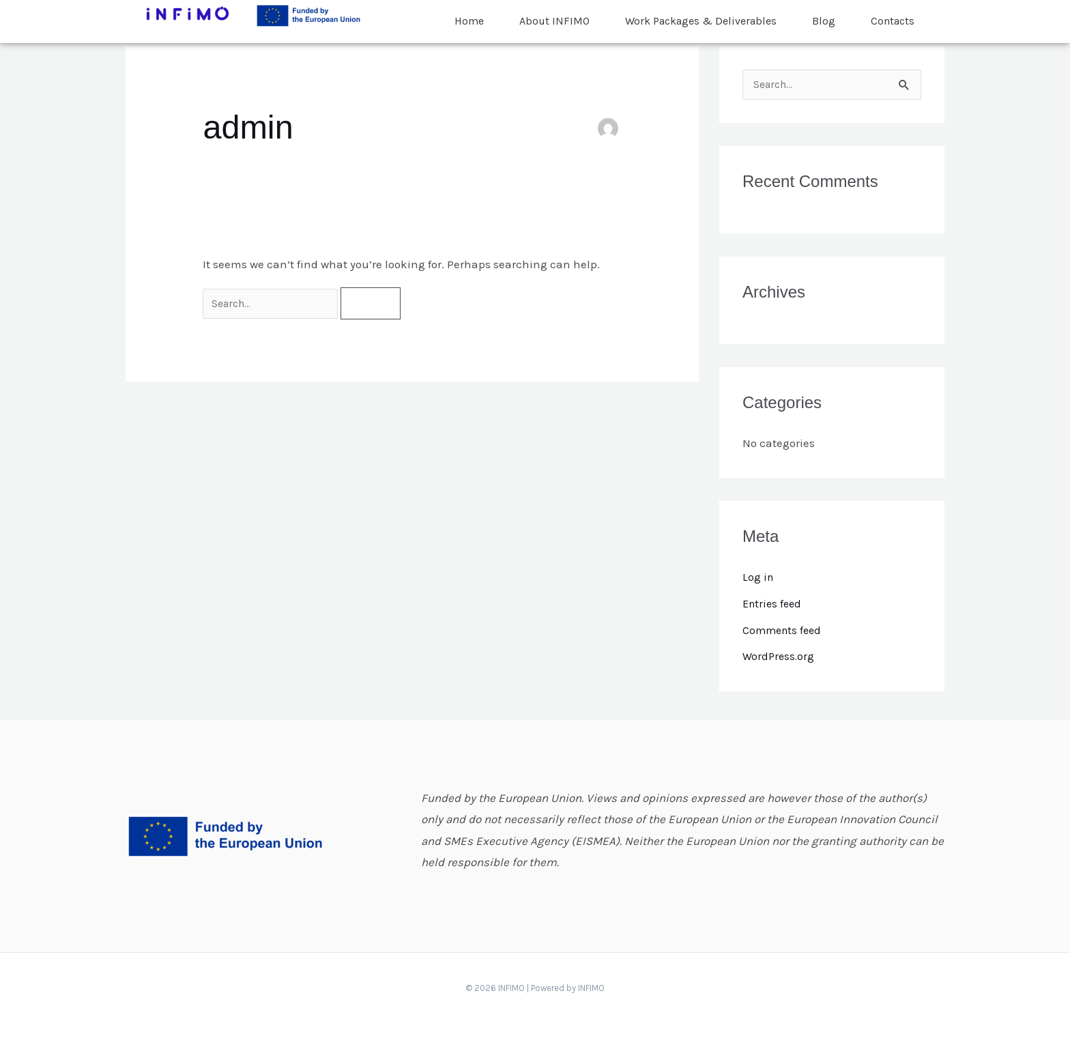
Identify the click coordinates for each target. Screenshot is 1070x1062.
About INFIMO (554, 15)
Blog (823, 15)
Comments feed (784, 630)
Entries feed (773, 604)
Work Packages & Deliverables (701, 15)
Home (469, 15)
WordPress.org (779, 656)
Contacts (892, 15)
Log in (758, 578)
